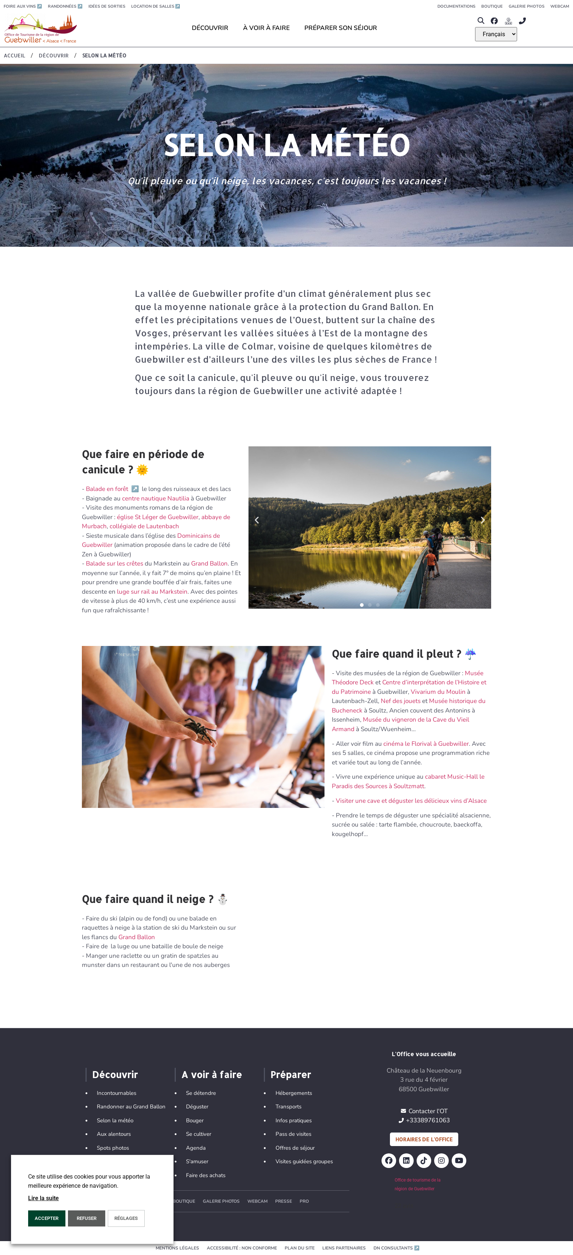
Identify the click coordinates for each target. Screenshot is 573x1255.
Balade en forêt (113, 489)
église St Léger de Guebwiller (157, 517)
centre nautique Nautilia (155, 498)
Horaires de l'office (424, 1139)
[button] (481, 21)
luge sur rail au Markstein (151, 591)
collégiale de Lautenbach (144, 526)
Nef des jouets (401, 701)
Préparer (290, 1074)
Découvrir (115, 1074)
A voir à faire (211, 1074)
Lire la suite (43, 1198)
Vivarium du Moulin (438, 692)
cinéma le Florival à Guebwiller (426, 744)
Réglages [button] (126, 1218)
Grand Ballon (209, 563)
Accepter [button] (46, 1218)
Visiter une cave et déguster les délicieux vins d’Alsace (411, 801)
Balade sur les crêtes (114, 563)
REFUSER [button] (86, 1218)
